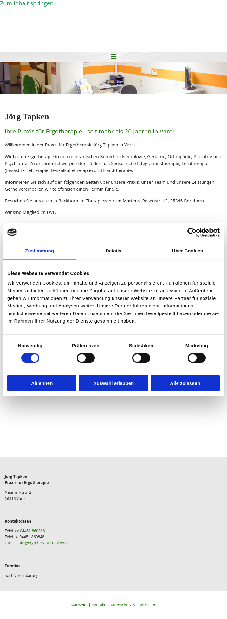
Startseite (79, 605)
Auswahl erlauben (113, 383)
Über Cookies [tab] (187, 250)
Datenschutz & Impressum (132, 605)
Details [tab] (113, 250)
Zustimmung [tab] (39, 250)
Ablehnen (42, 383)
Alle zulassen (185, 383)
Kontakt (98, 605)
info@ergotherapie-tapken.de (43, 543)
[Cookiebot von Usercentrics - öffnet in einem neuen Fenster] (192, 232)
